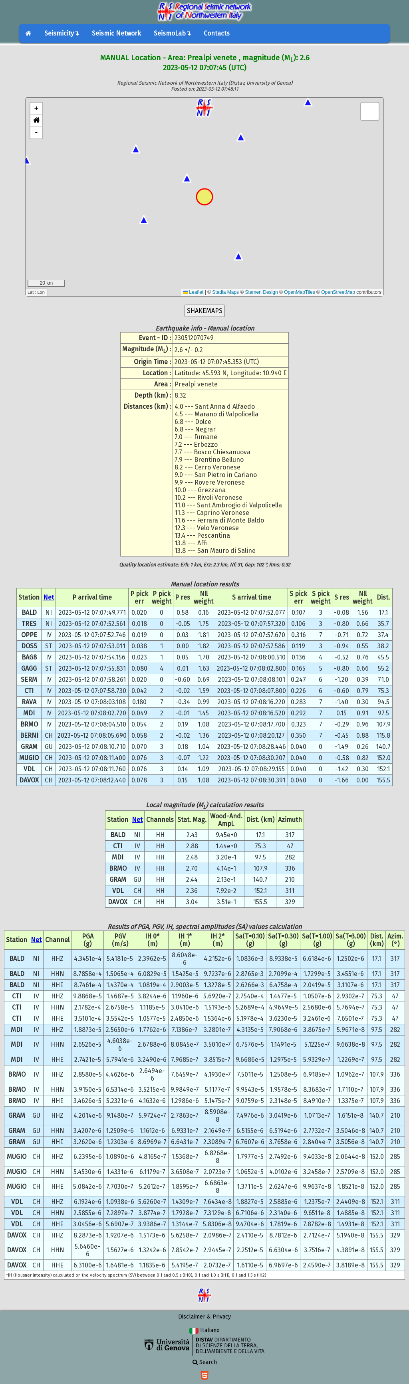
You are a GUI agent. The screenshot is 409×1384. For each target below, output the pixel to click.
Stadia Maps (225, 292)
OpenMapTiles (299, 292)
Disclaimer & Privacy (204, 1316)
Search (205, 1362)
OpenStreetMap (338, 292)
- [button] (36, 132)
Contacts (217, 33)
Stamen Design (261, 292)
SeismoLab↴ (172, 33)
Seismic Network (116, 33)
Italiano (204, 1330)
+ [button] (36, 108)
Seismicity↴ (61, 33)
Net (48, 597)
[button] (36, 121)
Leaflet (193, 292)
